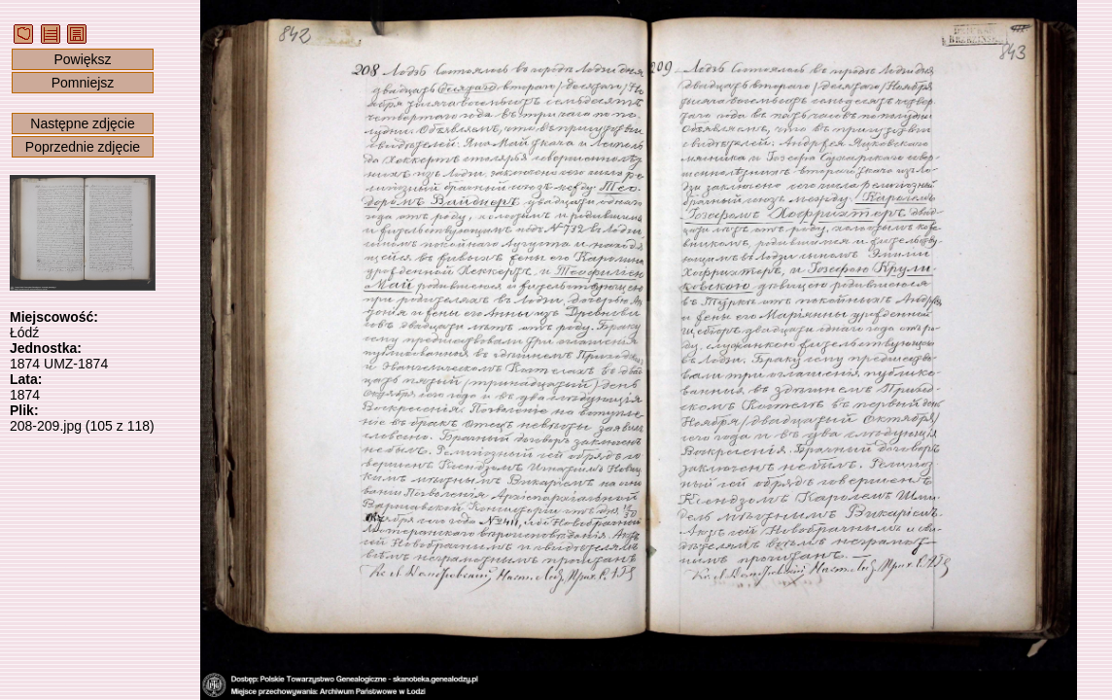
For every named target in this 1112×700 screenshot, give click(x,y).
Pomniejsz (83, 82)
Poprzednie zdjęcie (82, 147)
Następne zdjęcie (82, 123)
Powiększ (82, 59)
